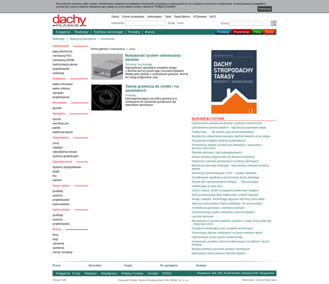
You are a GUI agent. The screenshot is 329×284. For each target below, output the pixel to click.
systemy (58, 195)
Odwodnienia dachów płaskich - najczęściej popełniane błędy (229, 127)
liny (55, 175)
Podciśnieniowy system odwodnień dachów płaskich (223, 212)
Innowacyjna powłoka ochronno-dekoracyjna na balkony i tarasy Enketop (230, 243)
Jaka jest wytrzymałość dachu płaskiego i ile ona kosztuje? (227, 203)
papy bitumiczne (62, 51)
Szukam (201, 265)
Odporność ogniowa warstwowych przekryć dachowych (225, 161)
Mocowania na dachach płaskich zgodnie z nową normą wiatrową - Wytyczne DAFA (231, 222)
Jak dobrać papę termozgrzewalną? (233, 132)
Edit (214, 273)
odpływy (57, 147)
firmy (55, 234)
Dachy (115, 16)
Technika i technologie (108, 32)
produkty (58, 191)
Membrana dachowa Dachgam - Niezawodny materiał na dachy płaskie (230, 167)
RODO (166, 273)
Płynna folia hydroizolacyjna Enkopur (214, 181)
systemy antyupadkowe (67, 167)
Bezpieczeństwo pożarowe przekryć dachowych (221, 249)
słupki (56, 171)
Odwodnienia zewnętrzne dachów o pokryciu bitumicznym (227, 123)
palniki (56, 127)
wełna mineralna (62, 84)
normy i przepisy (62, 252)
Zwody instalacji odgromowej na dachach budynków (223, 156)
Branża (149, 32)
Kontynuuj (265, 9)
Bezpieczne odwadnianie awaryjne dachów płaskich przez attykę (231, 136)
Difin (220, 273)
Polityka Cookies (132, 273)
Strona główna (99, 49)
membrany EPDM (63, 60)
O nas (76, 273)
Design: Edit (59, 280)
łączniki (57, 108)
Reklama (90, 273)
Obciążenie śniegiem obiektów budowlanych (218, 140)
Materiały (59, 38)
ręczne (57, 119)
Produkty (134, 32)
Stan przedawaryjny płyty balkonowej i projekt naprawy (225, 194)
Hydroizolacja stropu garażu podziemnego (217, 237)
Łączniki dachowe (202, 216)
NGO (213, 16)
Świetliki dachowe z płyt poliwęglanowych (217, 152)
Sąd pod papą (249, 181)
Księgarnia (63, 32)
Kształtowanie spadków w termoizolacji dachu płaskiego (226, 177)
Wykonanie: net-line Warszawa (259, 280)
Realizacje (81, 32)
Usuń (180, 23)
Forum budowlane (133, 16)
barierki (57, 180)
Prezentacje (241, 32)
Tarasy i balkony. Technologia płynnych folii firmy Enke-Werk (228, 199)
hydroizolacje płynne (65, 64)
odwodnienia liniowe (65, 151)
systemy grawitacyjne (66, 156)
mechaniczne (61, 123)
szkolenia (58, 243)
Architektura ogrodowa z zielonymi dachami (218, 207)
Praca (56, 265)
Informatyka (154, 16)
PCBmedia (199, 16)
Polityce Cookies (165, 6)
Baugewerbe (267, 273)
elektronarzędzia (63, 132)
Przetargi (223, 32)
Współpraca (109, 273)
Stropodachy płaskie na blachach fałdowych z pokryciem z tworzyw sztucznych (227, 146)
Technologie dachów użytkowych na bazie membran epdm (227, 232)
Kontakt (153, 273)
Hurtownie (107, 38)
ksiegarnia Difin (250, 273)
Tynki (168, 16)
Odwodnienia (117, 49)
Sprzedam (94, 265)
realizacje (58, 73)
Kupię (128, 265)
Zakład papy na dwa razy (207, 186)
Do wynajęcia (169, 265)
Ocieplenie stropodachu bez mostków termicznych (222, 228)
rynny (56, 143)
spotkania (58, 247)
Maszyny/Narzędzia (83, 38)
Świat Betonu (182, 16)
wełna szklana (61, 88)
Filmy (257, 32)
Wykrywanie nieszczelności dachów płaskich (219, 253)
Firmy (269, 32)
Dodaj (171, 23)
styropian (58, 92)
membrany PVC (62, 55)
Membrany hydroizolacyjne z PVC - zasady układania (224, 173)
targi (55, 239)
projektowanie (61, 68)
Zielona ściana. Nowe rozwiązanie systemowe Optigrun (225, 190)
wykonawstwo (61, 204)
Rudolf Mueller (232, 273)
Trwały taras (199, 132)
